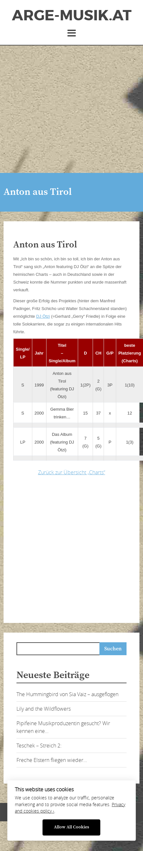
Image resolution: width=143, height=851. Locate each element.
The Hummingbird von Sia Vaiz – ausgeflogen (67, 694)
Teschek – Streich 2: (39, 745)
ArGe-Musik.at (71, 15)
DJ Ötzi (43, 316)
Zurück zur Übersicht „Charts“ (71, 472)
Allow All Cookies (71, 827)
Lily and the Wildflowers (43, 708)
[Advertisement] (60, 109)
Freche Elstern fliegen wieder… (51, 760)
